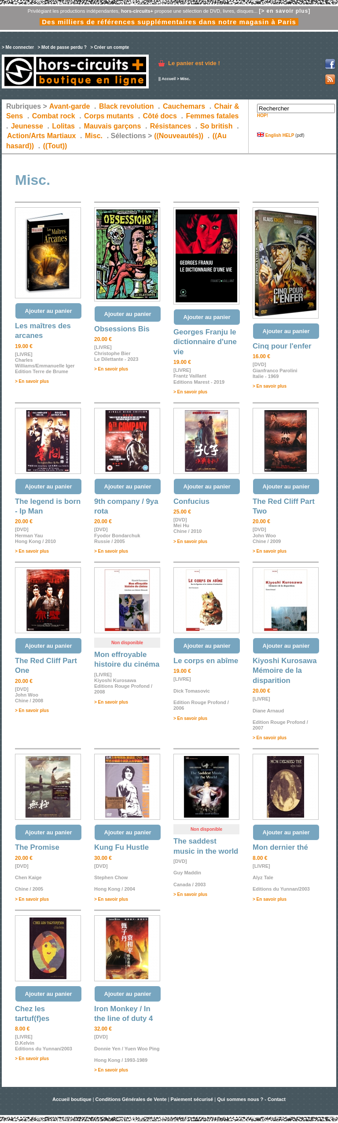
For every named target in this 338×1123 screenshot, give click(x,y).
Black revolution (126, 106)
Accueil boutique (72, 1099)
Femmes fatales (212, 116)
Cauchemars (184, 106)
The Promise (37, 847)
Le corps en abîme (205, 661)
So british (216, 126)
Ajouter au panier (48, 311)
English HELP (275, 135)
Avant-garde (69, 106)
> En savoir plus (32, 381)
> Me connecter (18, 47)
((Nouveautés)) (178, 135)
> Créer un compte (109, 47)
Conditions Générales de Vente (131, 1099)
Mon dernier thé (280, 847)
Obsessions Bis (122, 329)
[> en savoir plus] (284, 11)
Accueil (169, 79)
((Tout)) (55, 146)
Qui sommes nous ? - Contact (251, 1099)
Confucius (191, 501)
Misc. (94, 135)
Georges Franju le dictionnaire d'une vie (205, 342)
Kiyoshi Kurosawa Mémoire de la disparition (284, 671)
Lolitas (63, 126)
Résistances (170, 126)
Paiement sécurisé (192, 1099)
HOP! (262, 115)
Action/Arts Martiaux (41, 135)
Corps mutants (110, 116)
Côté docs (160, 116)
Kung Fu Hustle (121, 847)
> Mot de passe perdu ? (61, 47)
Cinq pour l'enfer (282, 346)
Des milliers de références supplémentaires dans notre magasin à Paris (169, 22)
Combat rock (53, 116)
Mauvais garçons (112, 126)
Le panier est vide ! (194, 63)
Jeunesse (27, 126)
